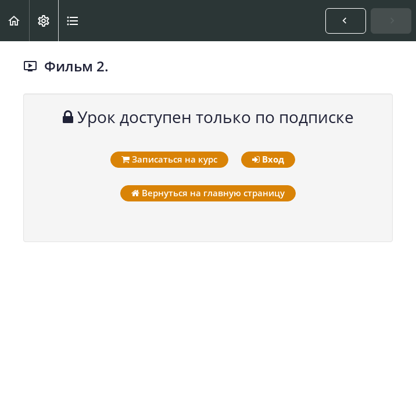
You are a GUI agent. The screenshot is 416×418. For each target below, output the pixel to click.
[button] (14, 20)
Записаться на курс (169, 159)
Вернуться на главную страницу (208, 193)
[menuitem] (43, 20)
